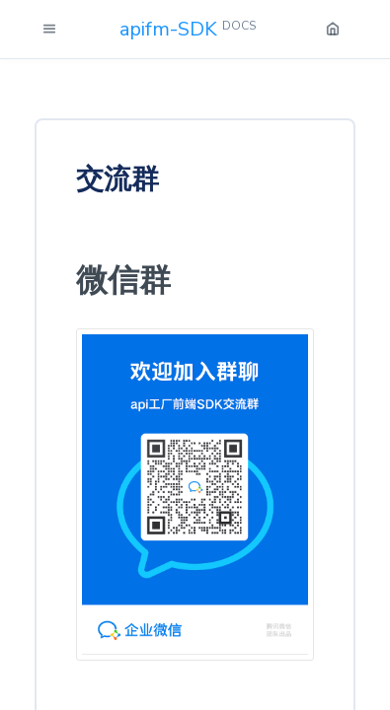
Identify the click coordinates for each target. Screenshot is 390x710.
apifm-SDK (187, 29)
